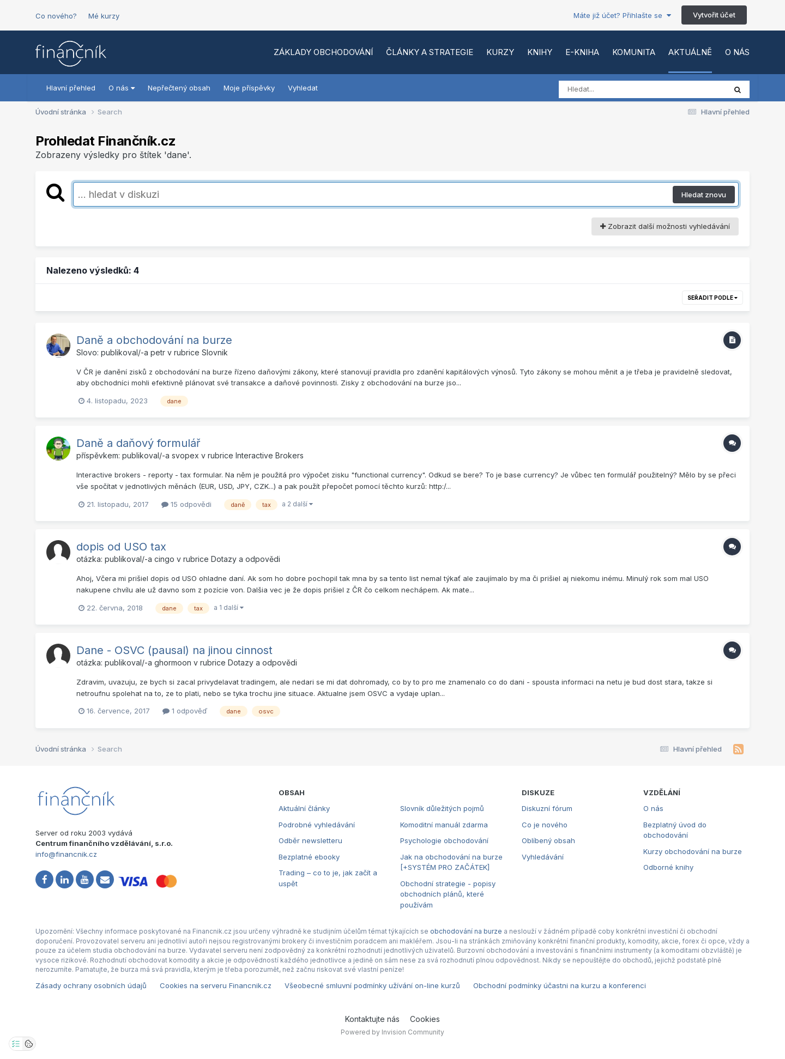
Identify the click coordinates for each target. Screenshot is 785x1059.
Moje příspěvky (249, 87)
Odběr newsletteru (310, 840)
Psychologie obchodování (444, 840)
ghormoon (172, 662)
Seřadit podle (712, 297)
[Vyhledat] (621, 89)
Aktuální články (304, 808)
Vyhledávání (543, 856)
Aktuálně (690, 52)
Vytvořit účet (714, 14)
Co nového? (56, 15)
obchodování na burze (466, 931)
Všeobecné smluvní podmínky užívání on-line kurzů (372, 985)
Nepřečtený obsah (179, 87)
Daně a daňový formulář (138, 443)
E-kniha (582, 52)
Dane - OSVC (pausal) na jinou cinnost (174, 650)
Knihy (539, 52)
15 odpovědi (186, 504)
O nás (737, 52)
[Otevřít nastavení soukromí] (15, 1043)
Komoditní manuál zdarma (444, 824)
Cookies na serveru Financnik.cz (215, 985)
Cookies (425, 1019)
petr (157, 352)
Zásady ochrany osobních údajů (91, 985)
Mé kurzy (103, 15)
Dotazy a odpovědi (245, 559)
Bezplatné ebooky (309, 856)
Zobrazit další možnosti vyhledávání (665, 226)
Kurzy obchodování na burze (692, 851)
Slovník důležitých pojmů (442, 808)
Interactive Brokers (269, 455)
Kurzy (500, 52)
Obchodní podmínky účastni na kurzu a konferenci (559, 985)
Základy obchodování (323, 52)
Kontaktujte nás (372, 1019)
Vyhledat (303, 87)
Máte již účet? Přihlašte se (622, 15)
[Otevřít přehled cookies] (28, 1043)
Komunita (633, 52)
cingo (164, 559)
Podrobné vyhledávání (317, 824)
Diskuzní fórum (547, 808)
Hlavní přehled (70, 87)
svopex (185, 455)
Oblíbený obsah (548, 840)
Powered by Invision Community (392, 1032)
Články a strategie (429, 52)
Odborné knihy (668, 867)
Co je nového (544, 824)
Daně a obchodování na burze (154, 340)
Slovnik (215, 352)
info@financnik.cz (66, 854)
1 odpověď (184, 710)
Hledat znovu (703, 194)
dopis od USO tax (121, 546)
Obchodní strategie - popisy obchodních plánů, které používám (448, 894)
